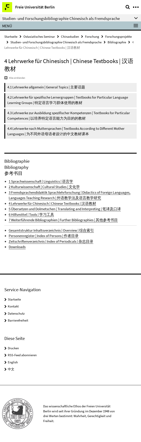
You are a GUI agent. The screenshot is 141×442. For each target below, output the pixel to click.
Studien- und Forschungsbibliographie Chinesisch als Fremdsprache (56, 42)
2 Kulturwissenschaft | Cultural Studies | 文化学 (44, 186)
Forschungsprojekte (118, 36)
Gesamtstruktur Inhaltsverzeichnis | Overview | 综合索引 (51, 230)
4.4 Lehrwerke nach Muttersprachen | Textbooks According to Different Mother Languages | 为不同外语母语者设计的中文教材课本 (66, 131)
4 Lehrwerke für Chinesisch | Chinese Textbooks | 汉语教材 (52, 203)
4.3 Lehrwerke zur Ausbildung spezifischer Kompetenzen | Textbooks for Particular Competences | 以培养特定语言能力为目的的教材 (68, 115)
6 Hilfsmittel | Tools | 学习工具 (31, 214)
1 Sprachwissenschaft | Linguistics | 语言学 (41, 181)
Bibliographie (117, 42)
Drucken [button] (13, 348)
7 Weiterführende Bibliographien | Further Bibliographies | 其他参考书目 (63, 220)
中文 (11, 369)
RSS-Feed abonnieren (22, 355)
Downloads (17, 246)
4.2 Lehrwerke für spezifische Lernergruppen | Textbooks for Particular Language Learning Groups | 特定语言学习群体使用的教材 (67, 100)
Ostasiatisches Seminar (39, 36)
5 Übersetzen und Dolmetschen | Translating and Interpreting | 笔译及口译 (65, 208)
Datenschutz (16, 313)
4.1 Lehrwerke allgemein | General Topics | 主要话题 (46, 87)
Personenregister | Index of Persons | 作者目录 (44, 235)
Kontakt (13, 306)
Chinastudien (70, 36)
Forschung (92, 36)
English (13, 362)
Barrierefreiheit (18, 320)
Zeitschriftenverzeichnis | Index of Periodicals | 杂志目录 (51, 241)
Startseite (10, 36)
